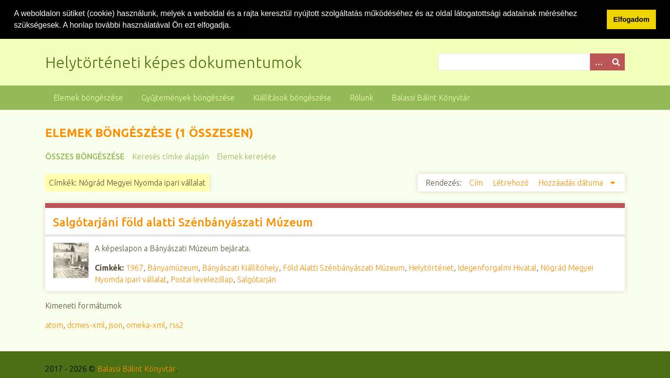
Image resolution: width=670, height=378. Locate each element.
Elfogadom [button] (631, 19)
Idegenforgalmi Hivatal (497, 267)
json (115, 324)
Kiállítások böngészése (292, 97)
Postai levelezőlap (202, 279)
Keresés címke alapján (170, 156)
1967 (134, 267)
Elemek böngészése (88, 97)
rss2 (176, 324)
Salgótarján (256, 279)
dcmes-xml (86, 324)
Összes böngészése (84, 156)
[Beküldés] (616, 61)
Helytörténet (431, 267)
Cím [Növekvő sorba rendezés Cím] (477, 182)
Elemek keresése (246, 156)
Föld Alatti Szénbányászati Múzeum (344, 267)
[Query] (531, 61)
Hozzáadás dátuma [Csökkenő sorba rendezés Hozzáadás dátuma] (571, 182)
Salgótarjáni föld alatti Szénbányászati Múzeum (183, 221)
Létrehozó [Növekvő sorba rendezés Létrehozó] (512, 182)
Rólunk (361, 97)
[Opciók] (598, 61)
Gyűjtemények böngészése (188, 97)
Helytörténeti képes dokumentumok (173, 61)
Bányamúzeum (172, 267)
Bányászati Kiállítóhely (240, 267)
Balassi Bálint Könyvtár (431, 97)
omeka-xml (145, 324)
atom (54, 324)
